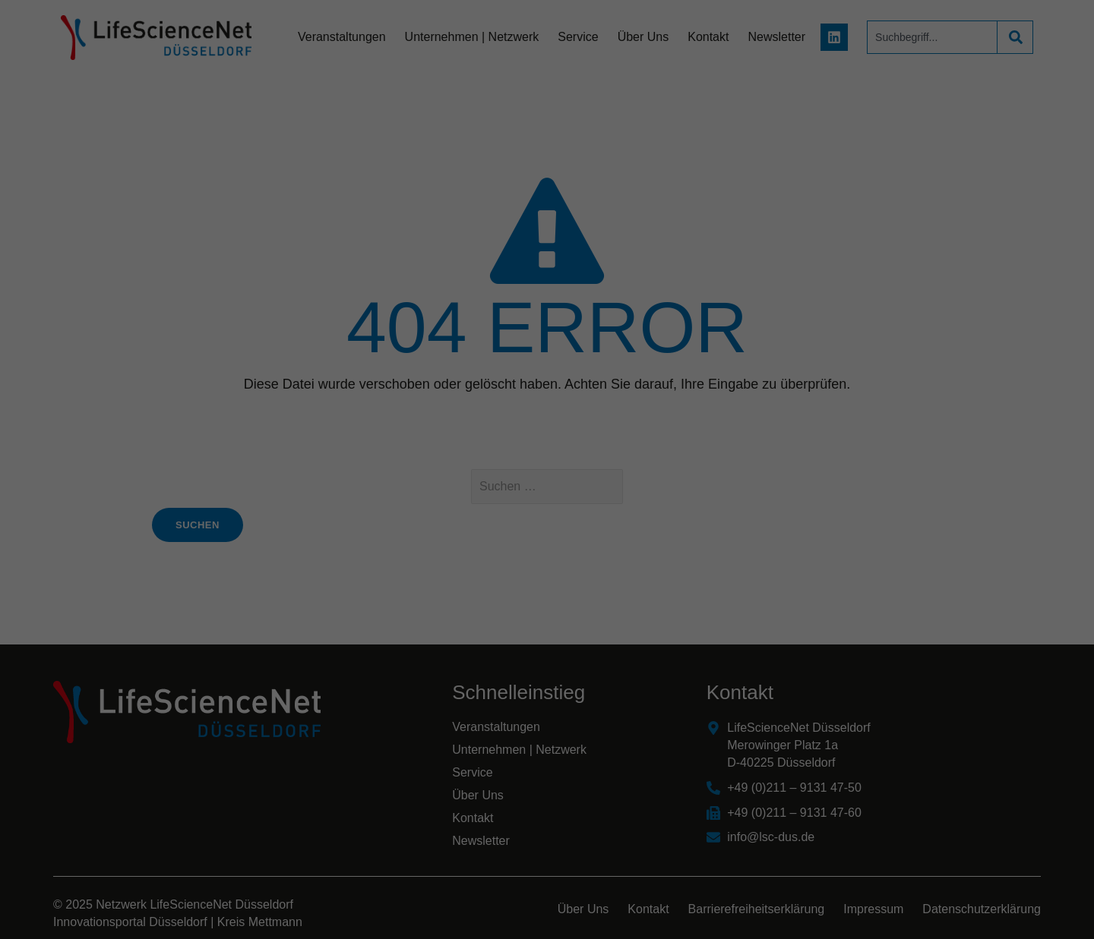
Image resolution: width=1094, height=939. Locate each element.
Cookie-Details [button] (480, 670)
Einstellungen (381, 416)
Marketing (528, 450)
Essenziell (384, 450)
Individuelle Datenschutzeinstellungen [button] (547, 636)
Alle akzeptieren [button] (547, 502)
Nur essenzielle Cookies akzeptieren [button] (546, 592)
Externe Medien (687, 450)
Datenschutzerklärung (451, 401)
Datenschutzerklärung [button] (554, 670)
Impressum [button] (621, 670)
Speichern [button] (547, 547)
